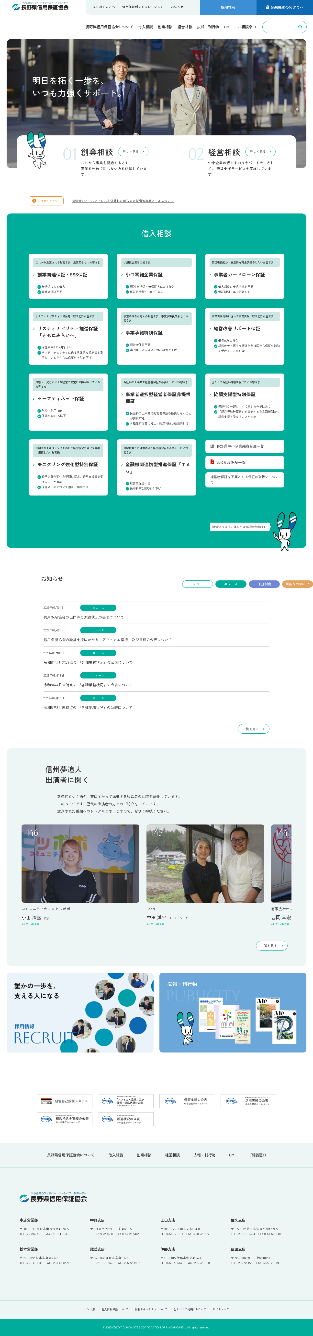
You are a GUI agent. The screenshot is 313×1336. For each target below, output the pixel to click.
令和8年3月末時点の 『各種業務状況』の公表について (88, 707)
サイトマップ (221, 1309)
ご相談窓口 (247, 26)
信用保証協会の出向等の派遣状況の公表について (84, 617)
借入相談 (145, 26)
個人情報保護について (114, 1309)
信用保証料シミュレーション (143, 6)
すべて (197, 583)
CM (226, 26)
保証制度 (264, 583)
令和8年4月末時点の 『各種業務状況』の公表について (88, 684)
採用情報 (228, 7)
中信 (25, 924)
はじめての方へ (104, 6)
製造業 (285, 924)
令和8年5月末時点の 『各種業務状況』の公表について (88, 662)
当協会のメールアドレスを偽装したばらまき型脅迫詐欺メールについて (123, 200)
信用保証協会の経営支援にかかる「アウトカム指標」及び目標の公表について (108, 639)
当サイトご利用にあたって (190, 1309)
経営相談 (185, 26)
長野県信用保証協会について (109, 26)
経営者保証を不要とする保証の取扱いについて (244, 479)
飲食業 (35, 924)
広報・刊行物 (208, 26)
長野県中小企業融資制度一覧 (237, 446)
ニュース (231, 583)
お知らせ (177, 6)
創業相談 (165, 26)
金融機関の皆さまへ (284, 7)
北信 (150, 924)
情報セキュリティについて (151, 1309)
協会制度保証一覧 (228, 462)
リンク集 (89, 1309)
